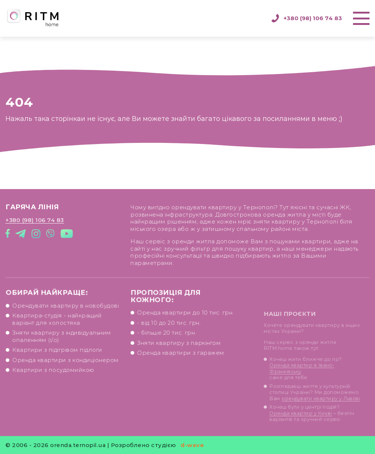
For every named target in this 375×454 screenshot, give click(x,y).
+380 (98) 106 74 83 (306, 18)
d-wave (192, 445)
